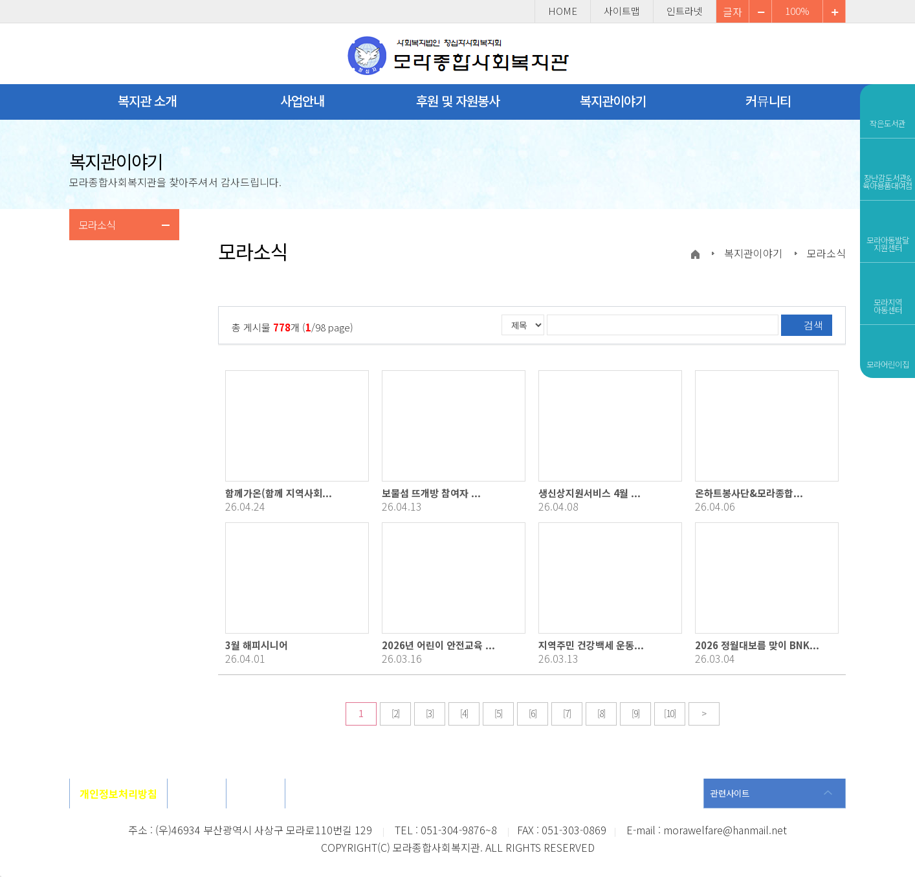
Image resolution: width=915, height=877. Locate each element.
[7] (567, 713)
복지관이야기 (613, 100)
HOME (562, 11)
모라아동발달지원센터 (887, 229)
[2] (395, 713)
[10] (670, 713)
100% (797, 11)
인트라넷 (685, 11)
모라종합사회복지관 (458, 56)
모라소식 (97, 224)
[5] (498, 713)
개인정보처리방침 (118, 793)
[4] (464, 713)
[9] (635, 713)
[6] (532, 713)
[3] (430, 713)
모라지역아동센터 (887, 292)
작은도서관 (887, 109)
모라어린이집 (887, 350)
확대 (760, 11)
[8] (601, 713)
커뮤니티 (768, 100)
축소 (834, 11)
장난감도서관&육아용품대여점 (887, 167)
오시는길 (196, 793)
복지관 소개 (147, 100)
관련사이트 (730, 793)
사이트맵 (622, 11)
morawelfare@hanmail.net (725, 830)
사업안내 (302, 100)
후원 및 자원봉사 (458, 100)
